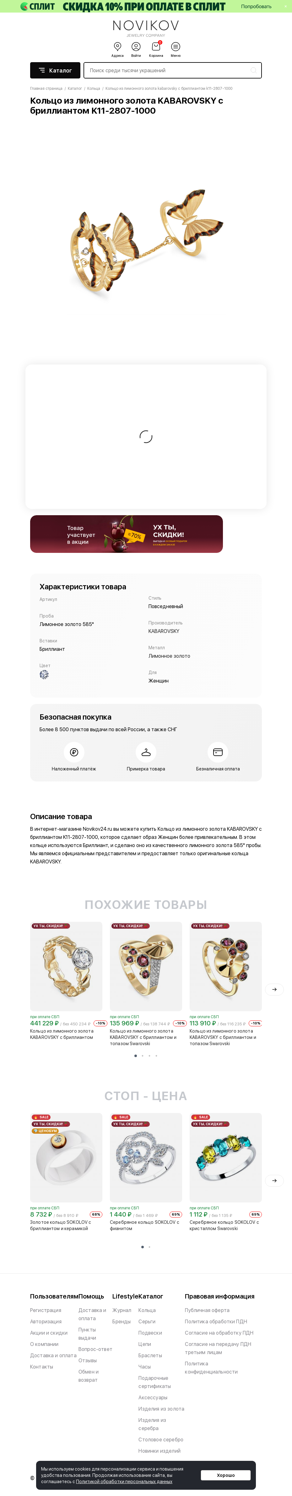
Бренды (121, 1322)
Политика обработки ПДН (216, 1322)
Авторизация (46, 1322)
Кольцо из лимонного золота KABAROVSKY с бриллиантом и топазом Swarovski (143, 1037)
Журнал (121, 1310)
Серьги (146, 1322)
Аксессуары (152, 1398)
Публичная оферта (207, 1310)
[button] (135, 1056)
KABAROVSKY (164, 631)
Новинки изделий (159, 1451)
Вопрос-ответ (95, 1349)
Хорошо (226, 1475)
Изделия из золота (161, 1409)
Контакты (41, 1367)
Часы (144, 1367)
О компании (44, 1344)
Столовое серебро (160, 1440)
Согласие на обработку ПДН (219, 1333)
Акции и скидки (49, 1333)
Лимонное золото (169, 656)
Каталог (55, 70)
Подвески (150, 1333)
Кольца (147, 1310)
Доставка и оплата (53, 1355)
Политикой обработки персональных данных (124, 1481)
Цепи (144, 1344)
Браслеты (150, 1355)
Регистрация (45, 1310)
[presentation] (274, 990)
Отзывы (87, 1361)
